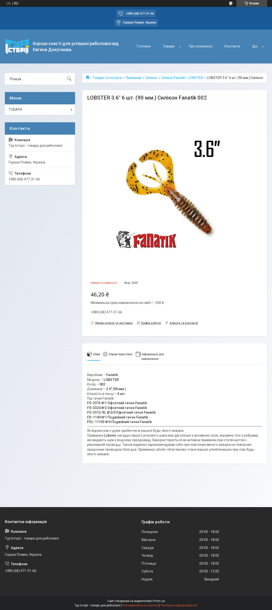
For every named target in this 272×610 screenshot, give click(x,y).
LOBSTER (196, 78)
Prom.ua (159, 601)
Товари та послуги (107, 78)
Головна (144, 46)
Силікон (151, 78)
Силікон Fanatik (173, 78)
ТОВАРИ (15, 109)
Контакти (232, 46)
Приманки (134, 78)
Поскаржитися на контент (140, 605)
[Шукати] (69, 79)
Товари (168, 46)
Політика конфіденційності (178, 605)
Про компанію (200, 46)
